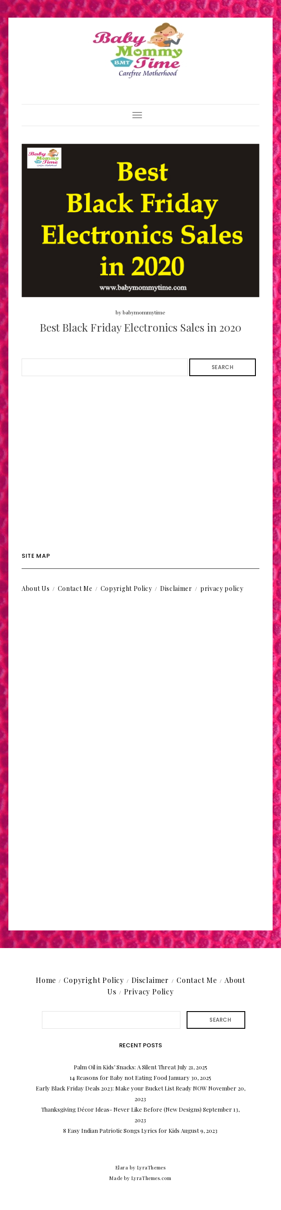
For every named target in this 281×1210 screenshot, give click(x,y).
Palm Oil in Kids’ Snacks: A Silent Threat (125, 1067)
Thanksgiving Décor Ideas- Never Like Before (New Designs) (121, 1109)
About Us (36, 588)
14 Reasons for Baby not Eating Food (118, 1077)
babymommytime (144, 312)
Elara (122, 1167)
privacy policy (222, 588)
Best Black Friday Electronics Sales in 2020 (140, 327)
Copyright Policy (126, 588)
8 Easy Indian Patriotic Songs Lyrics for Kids (121, 1130)
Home (46, 980)
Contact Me (75, 588)
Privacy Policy (149, 991)
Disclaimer (176, 588)
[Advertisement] (140, 464)
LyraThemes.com (151, 1178)
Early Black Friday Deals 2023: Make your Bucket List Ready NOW (121, 1088)
